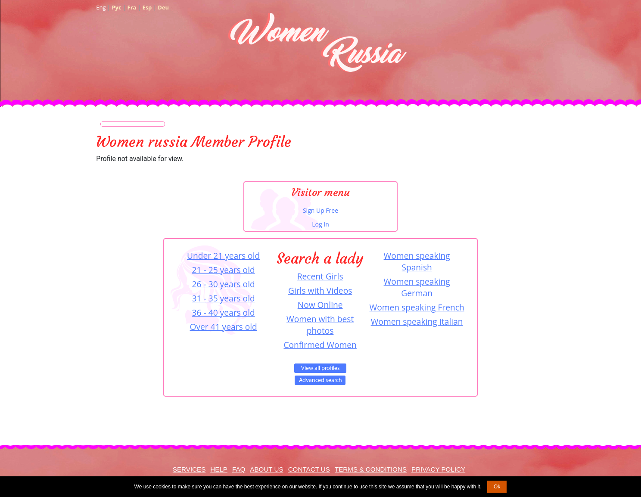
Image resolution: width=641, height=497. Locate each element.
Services (189, 469)
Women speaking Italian (417, 321)
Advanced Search (320, 380)
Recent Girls (320, 276)
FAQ (238, 469)
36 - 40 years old (223, 312)
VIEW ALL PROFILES (320, 368)
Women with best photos (320, 324)
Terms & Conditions (371, 469)
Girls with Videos (320, 290)
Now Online (320, 305)
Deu (163, 7)
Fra (132, 7)
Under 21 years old (223, 255)
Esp (147, 7)
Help (218, 469)
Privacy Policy (438, 469)
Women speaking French (417, 307)
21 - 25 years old (223, 270)
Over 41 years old (223, 326)
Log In (320, 224)
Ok (497, 487)
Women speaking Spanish (417, 261)
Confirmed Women (319, 345)
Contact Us (309, 469)
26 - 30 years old (223, 284)
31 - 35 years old (223, 298)
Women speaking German (417, 287)
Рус (116, 7)
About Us (266, 469)
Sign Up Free (320, 210)
